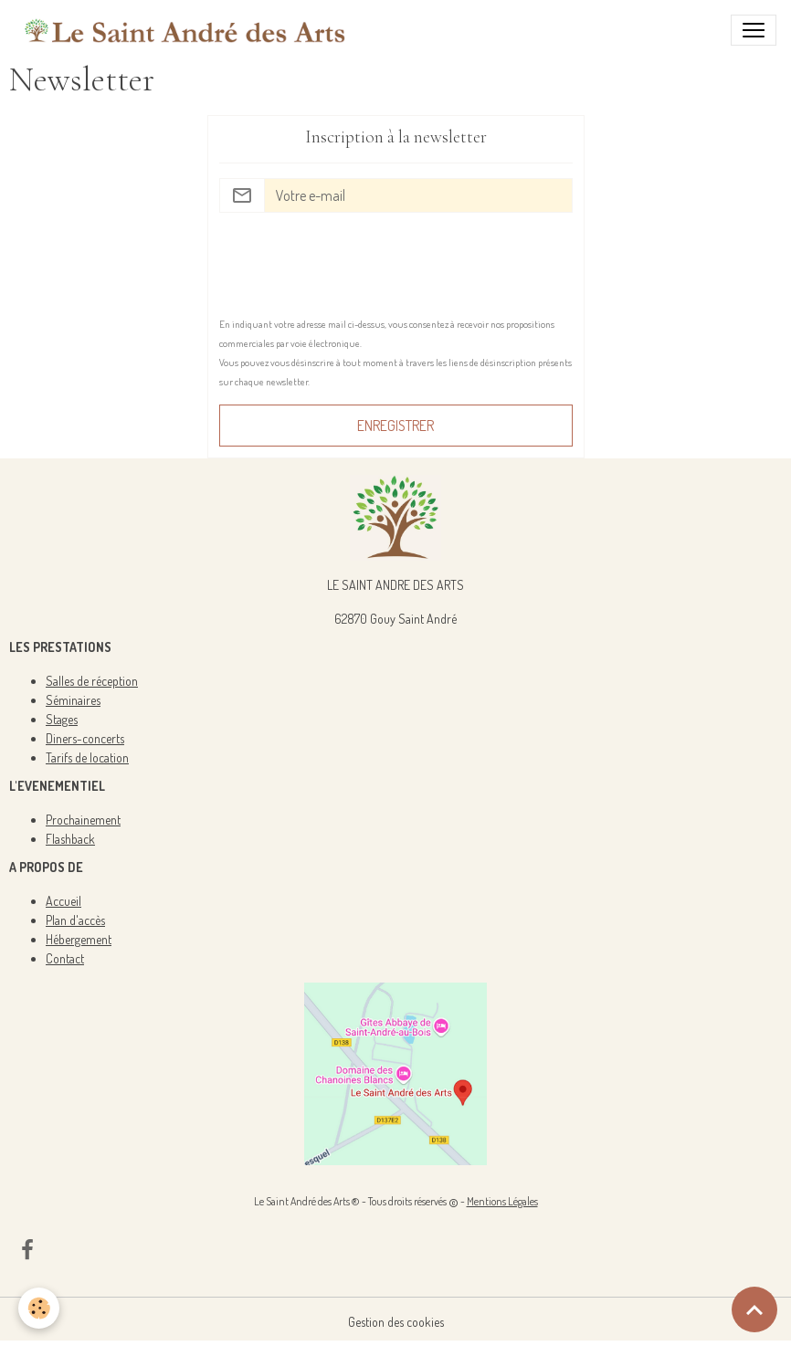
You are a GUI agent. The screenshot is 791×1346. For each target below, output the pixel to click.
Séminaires (73, 700)
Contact (65, 958)
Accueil (63, 901)
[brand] (185, 30)
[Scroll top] (754, 1309)
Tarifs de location (87, 757)
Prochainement (83, 819)
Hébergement (78, 939)
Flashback (70, 839)
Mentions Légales (502, 1201)
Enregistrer (395, 425)
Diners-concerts (85, 738)
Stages (62, 719)
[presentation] (358, 263)
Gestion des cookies (396, 1322)
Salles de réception (92, 681)
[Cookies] (38, 1308)
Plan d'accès (75, 920)
